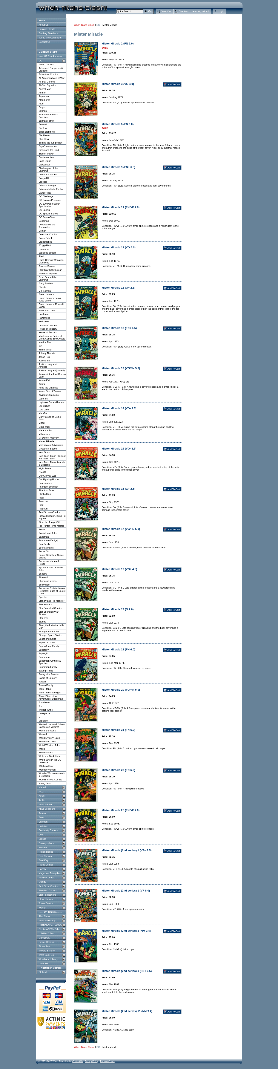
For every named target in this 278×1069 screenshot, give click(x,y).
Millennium (44, 434)
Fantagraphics (46, 843)
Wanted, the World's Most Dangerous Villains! (52, 725)
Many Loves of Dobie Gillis (50, 418)
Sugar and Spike (47, 639)
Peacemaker (45, 483)
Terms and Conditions (50, 37)
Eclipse (42, 839)
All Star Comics (47, 81)
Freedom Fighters (48, 273)
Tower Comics (46, 903)
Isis (40, 346)
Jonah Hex (44, 357)
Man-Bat (43, 413)
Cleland (43, 972)
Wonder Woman (47, 769)
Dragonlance (45, 241)
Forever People (47, 266)
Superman (44, 657)
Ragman (43, 508)
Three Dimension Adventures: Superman (51, 697)
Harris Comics (46, 864)
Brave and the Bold (49, 150)
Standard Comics (48, 890)
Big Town (43, 128)
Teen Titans (45, 689)
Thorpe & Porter (47, 950)
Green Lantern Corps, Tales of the (50, 299)
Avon (41, 817)
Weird (42, 749)
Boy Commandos (48, 146)
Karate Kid (44, 380)
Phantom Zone (46, 490)
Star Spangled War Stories (49, 613)
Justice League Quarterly (52, 370)
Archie (42, 800)
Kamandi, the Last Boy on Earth (52, 375)
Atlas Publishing (47, 920)
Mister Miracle (46, 441)
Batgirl (42, 107)
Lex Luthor (44, 406)
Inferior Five (45, 342)
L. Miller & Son (46, 933)
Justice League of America (48, 365)
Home (42, 20)
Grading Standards (48, 33)
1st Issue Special (48, 252)
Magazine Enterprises (50, 873)
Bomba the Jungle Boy (51, 142)
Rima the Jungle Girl (49, 522)
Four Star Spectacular (50, 270)
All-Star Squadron (48, 85)
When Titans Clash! (84, 25)
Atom (41, 103)
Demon (42, 230)
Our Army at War (47, 475)
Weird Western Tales (49, 745)
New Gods (44, 452)
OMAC (42, 472)
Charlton (43, 821)
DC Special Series (48, 213)
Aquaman (44, 96)
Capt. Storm (45, 161)
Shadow (43, 573)
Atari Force (44, 100)
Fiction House (46, 851)
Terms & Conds (107, 1061)
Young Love (45, 783)
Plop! (41, 497)
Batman (43, 111)
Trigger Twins (46, 709)
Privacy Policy (91, 1061)
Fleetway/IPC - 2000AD (51, 925)
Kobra (42, 384)
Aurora (42, 813)
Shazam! (43, 577)
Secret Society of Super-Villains (51, 556)
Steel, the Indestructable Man (51, 626)
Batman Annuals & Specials (48, 115)
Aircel (42, 796)
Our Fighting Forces (49, 479)
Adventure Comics (48, 74)
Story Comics (46, 899)
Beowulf (43, 124)
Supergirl (43, 653)
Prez (41, 505)
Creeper (43, 181)
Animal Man (45, 89)
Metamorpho (45, 430)
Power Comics (46, 942)
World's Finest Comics (50, 779)
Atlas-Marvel (45, 804)
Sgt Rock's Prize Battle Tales (51, 568)
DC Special (45, 210)
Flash (42, 256)
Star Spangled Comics (50, 608)
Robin (42, 529)
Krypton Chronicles (49, 395)
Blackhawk (44, 135)
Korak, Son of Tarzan (50, 391)
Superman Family (48, 667)
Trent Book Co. (47, 955)
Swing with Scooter (49, 674)
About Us (43, 24)
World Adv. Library (48, 959)
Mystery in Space (48, 448)
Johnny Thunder (47, 353)
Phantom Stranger (48, 486)
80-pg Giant (45, 245)
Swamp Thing (46, 670)
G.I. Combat (45, 290)
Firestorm (44, 249)
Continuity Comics (48, 830)
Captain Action (46, 157)
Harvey (42, 869)
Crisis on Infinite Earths (51, 189)
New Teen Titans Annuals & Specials (52, 463)
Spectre (43, 597)
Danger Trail (45, 192)
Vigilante (43, 720)
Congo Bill (44, 178)
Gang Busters (46, 283)
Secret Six (44, 551)
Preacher (43, 501)
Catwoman (44, 164)
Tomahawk (44, 702)
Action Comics (46, 64)
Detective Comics (48, 234)
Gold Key (43, 860)
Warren (42, 907)
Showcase (44, 584)
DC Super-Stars (47, 217)
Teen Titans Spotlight (50, 692)
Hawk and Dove (47, 310)
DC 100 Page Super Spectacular (49, 205)
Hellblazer (44, 321)
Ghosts (42, 287)
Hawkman (44, 314)
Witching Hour (46, 766)
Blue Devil (44, 139)
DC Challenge (46, 196)
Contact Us (44, 42)
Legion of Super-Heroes (51, 402)
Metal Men (44, 426)
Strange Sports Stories (51, 635)
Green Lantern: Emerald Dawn (51, 305)
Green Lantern (46, 294)
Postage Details (47, 29)
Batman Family (46, 120)
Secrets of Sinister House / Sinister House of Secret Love (52, 591)
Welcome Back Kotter (50, 756)
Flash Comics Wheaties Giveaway (51, 261)
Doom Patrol (45, 238)
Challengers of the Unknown (48, 169)
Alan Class (44, 916)
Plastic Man (45, 494)
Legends (43, 398)
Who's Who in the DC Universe (50, 761)
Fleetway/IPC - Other (50, 929)
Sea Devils (44, 544)
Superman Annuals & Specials (50, 662)
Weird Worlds (46, 752)
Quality (42, 882)
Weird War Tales (47, 741)
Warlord (43, 734)
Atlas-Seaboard (47, 808)
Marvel (42, 787)
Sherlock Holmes (48, 581)
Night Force (45, 468)
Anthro (42, 92)
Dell (41, 834)
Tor (40, 706)
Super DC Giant (47, 642)
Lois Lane (44, 409)
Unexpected (45, 713)
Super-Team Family (49, 646)
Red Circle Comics (48, 886)
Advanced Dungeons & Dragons (51, 69)
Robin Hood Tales (48, 533)
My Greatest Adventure (51, 445)
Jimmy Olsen (45, 349)
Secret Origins (46, 547)
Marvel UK (44, 937)
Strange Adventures (49, 631)
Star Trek (43, 618)
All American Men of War (52, 78)
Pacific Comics (46, 877)
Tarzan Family (46, 685)
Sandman (44, 536)
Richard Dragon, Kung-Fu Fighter (52, 517)
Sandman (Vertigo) (48, 540)
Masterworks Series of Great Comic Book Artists (52, 337)
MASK (42, 423)
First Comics (45, 856)
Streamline (44, 946)
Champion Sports (48, 174)
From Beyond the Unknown (48, 278)
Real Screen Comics (49, 512)
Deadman (44, 221)
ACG (41, 791)
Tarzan (42, 681)
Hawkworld (44, 318)
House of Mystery (48, 328)
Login (221, 11)
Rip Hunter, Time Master (51, 526)
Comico (43, 826)
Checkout (184, 11)
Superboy (44, 649)
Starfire (42, 621)
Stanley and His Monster (52, 600)
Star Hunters (45, 604)
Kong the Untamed (48, 387)
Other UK (44, 963)
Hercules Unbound (48, 325)
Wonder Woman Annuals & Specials (52, 774)
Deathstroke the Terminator (47, 225)
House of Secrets (48, 332)
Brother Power (46, 153)
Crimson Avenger (48, 185)
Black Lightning (47, 131)
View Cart (166, 11)
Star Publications (48, 894)
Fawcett (43, 847)
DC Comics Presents (50, 200)
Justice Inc (44, 360)
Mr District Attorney (49, 437)
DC (40, 60)
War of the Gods (47, 730)
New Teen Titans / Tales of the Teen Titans (52, 457)
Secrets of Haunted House (49, 562)
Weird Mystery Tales (49, 738)
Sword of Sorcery (48, 678)
